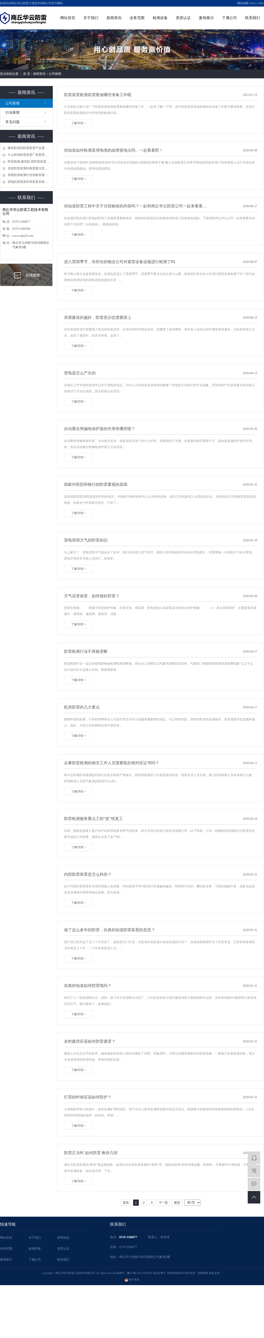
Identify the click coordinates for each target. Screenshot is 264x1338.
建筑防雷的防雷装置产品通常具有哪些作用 (29, 148)
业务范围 (137, 18)
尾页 (177, 1202)
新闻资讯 (113, 18)
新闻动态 (63, 1237)
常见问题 (13, 122)
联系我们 (252, 18)
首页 (126, 1202)
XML (261, 3)
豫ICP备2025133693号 (139, 1273)
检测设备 (160, 18)
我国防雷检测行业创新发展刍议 (29, 175)
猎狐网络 (203, 1273)
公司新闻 (55, 73)
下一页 (163, 1202)
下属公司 (229, 18)
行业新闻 (13, 112)
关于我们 (90, 18)
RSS (253, 3)
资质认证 (183, 18)
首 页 (26, 73)
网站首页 (67, 18)
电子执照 (132, 1279)
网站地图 (243, 3)
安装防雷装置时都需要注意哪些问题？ (29, 168)
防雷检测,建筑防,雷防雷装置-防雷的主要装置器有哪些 (29, 161)
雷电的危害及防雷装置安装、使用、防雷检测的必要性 (29, 181)
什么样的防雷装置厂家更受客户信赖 (29, 154)
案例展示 (206, 18)
